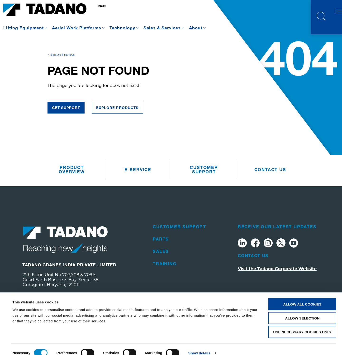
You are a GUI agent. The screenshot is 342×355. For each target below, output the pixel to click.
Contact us (270, 186)
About (195, 27)
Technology (122, 27)
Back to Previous (62, 71)
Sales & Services (162, 27)
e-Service (137, 186)
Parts (161, 255)
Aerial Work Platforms (76, 27)
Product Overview (72, 186)
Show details (199, 346)
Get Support (66, 124)
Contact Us (253, 272)
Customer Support (204, 186)
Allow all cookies (302, 297)
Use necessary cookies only (302, 325)
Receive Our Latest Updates (277, 243)
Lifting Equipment (23, 27)
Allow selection (302, 311)
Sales (161, 267)
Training (164, 280)
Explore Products (117, 124)
